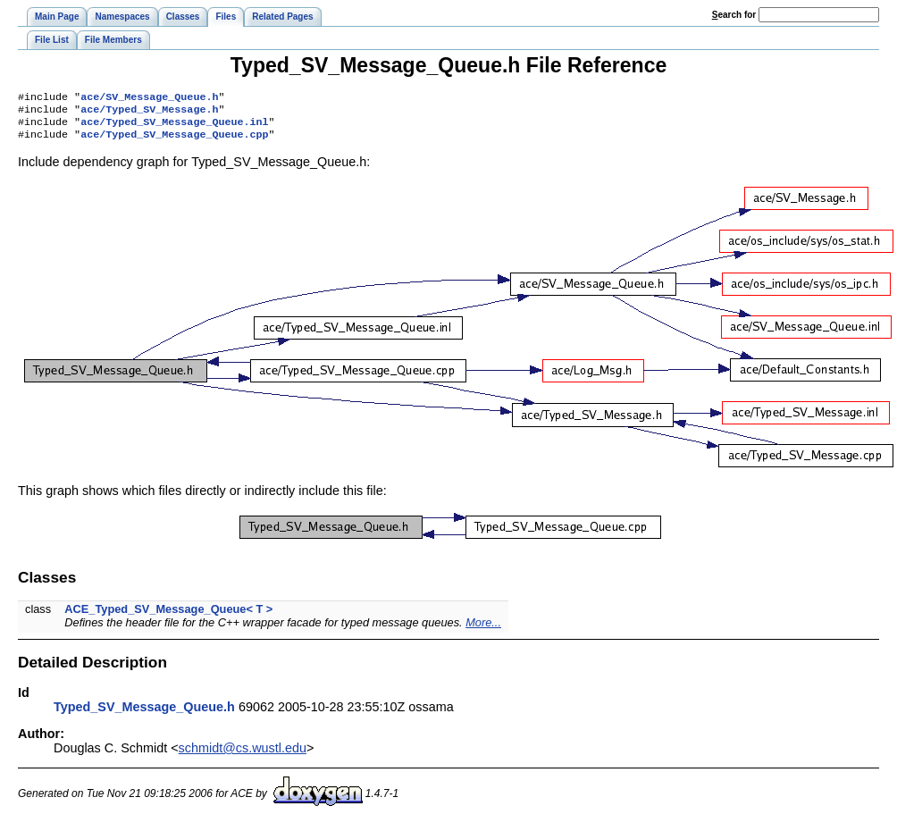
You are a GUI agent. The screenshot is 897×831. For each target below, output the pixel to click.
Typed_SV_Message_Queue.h (144, 714)
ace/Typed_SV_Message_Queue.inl (174, 127)
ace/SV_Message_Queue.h (149, 98)
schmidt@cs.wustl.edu (242, 755)
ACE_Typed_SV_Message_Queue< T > (168, 616)
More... (483, 629)
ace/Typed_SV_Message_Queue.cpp (174, 141)
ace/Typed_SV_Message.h (149, 112)
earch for (734, 15)
